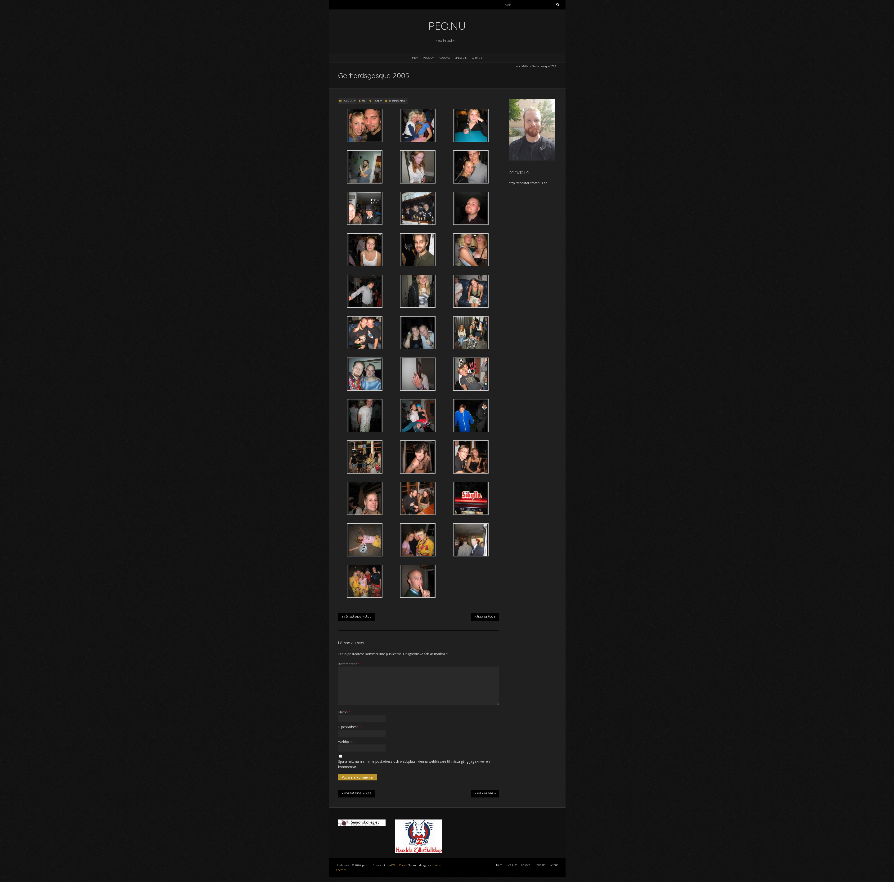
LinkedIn (461, 57)
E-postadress (349, 727)
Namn (344, 712)
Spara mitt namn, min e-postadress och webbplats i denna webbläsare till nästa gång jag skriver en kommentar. (414, 764)
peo (363, 101)
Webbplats (346, 741)
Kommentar (348, 664)
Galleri (526, 66)
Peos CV (428, 57)
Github (477, 57)
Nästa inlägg (485, 616)
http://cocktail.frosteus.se (528, 183)
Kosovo (444, 57)
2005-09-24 (349, 101)
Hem (415, 57)
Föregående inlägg (356, 616)
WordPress (399, 865)
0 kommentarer (397, 101)
